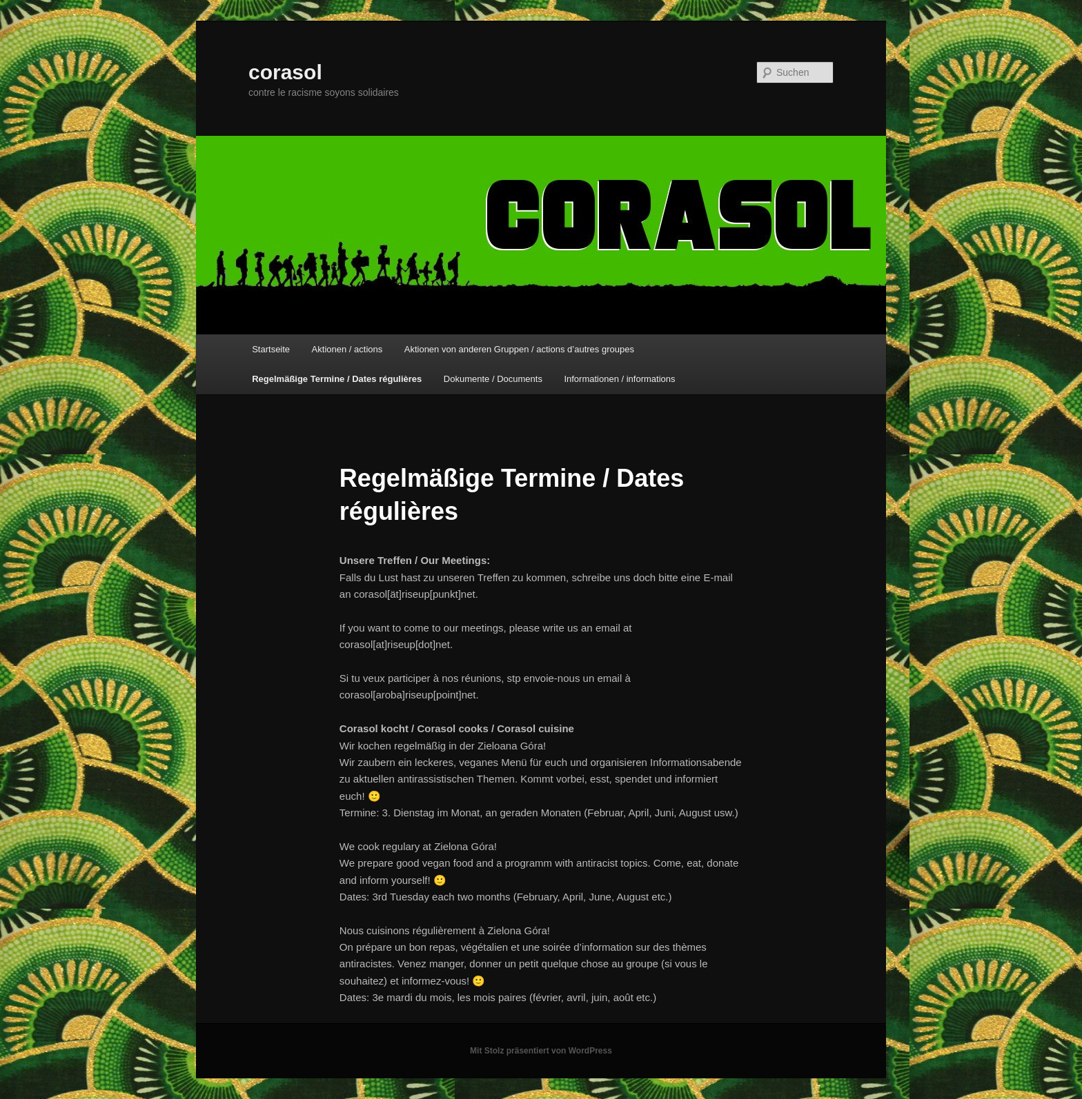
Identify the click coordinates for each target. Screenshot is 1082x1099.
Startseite (271, 349)
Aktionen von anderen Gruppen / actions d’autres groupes (519, 349)
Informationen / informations (619, 379)
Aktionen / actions (347, 349)
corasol (285, 72)
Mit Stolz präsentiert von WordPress (541, 1051)
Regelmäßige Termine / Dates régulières (337, 379)
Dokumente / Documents (493, 379)
